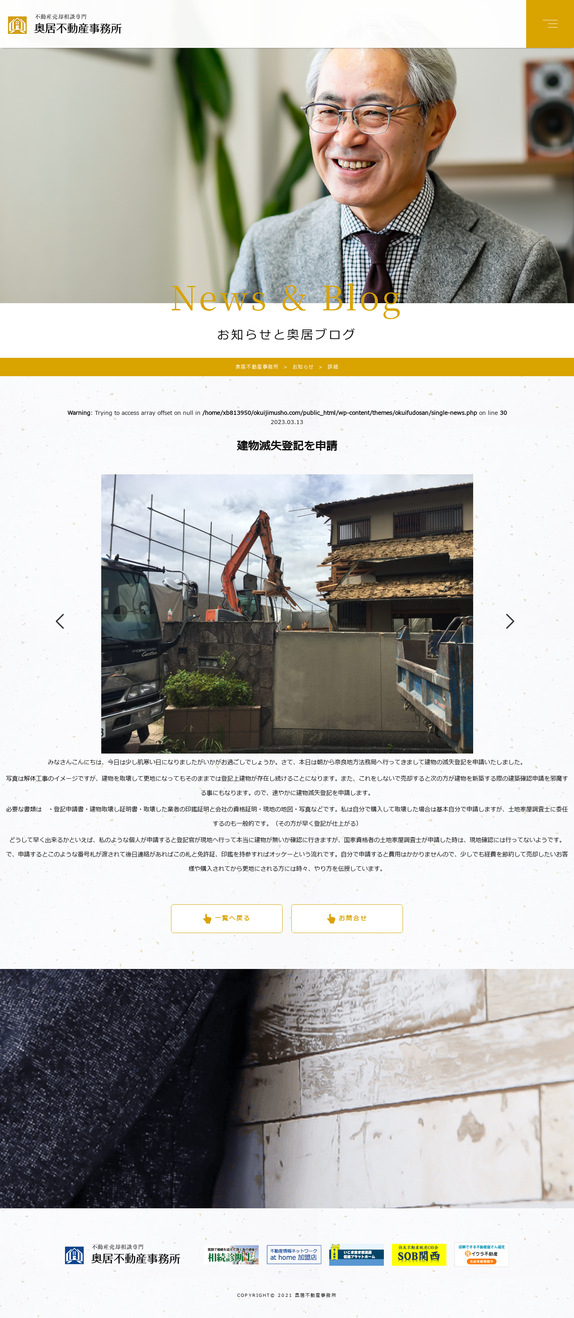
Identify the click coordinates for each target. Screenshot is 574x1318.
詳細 (326, 367)
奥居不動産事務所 (257, 367)
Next (506, 614)
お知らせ (296, 367)
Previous (56, 614)
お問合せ (353, 918)
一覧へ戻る (233, 918)
